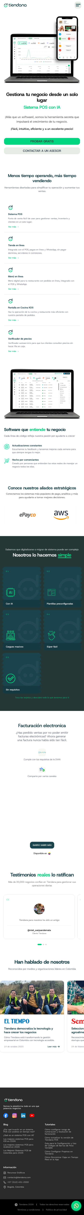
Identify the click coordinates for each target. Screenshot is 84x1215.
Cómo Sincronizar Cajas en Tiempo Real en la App (61, 1158)
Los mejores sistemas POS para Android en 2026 (18, 1146)
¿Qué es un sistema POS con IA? (18, 1135)
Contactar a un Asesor (42, 151)
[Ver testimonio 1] (40, 944)
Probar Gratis (42, 141)
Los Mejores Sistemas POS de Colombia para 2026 (17, 1151)
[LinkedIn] (23, 1115)
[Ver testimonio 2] (43, 944)
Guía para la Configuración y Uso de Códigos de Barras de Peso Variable (60, 1145)
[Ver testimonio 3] (46, 944)
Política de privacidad (56, 1210)
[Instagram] (14, 1115)
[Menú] (78, 5)
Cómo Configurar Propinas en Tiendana (59, 1153)
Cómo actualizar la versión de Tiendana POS (59, 1139)
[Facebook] (5, 1115)
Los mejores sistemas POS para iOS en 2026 (18, 1140)
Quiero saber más (42, 845)
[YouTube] (32, 1115)
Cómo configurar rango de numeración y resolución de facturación (58, 1132)
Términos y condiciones (28, 1210)
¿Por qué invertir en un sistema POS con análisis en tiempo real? (19, 1131)
